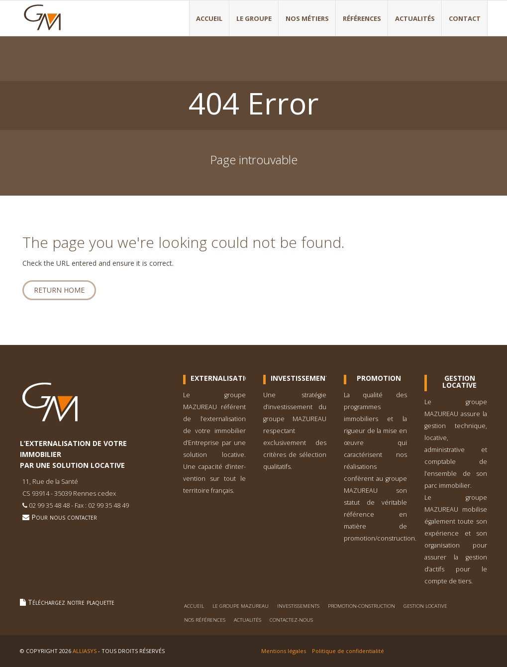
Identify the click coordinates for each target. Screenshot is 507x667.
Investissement (298, 378)
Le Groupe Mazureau (240, 606)
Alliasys (85, 651)
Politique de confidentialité (348, 651)
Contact (465, 18)
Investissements (298, 606)
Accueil (209, 18)
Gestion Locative (459, 382)
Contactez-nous (291, 620)
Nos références (204, 620)
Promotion (379, 378)
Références (362, 18)
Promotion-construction (361, 606)
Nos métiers (307, 18)
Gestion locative (425, 606)
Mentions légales (283, 651)
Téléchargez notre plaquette (67, 602)
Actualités (415, 18)
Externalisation (218, 378)
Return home (59, 290)
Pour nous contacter (59, 517)
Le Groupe (254, 18)
